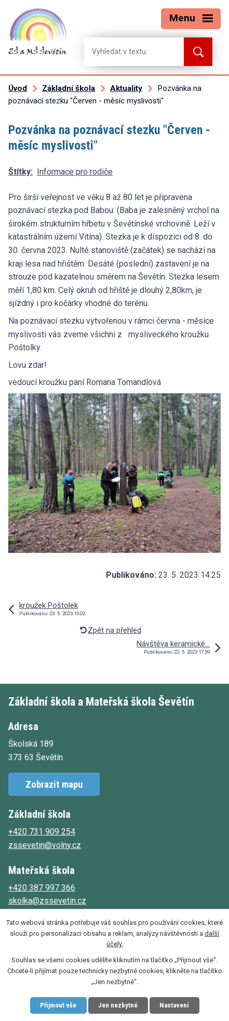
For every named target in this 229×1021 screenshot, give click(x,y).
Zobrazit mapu (54, 784)
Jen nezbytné (118, 1005)
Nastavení (174, 1005)
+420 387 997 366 (41, 888)
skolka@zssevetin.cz (47, 901)
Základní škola (68, 88)
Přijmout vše (58, 1005)
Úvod (17, 88)
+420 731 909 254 (41, 832)
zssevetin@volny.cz (44, 845)
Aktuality (126, 88)
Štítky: (20, 172)
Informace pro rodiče (75, 172)
